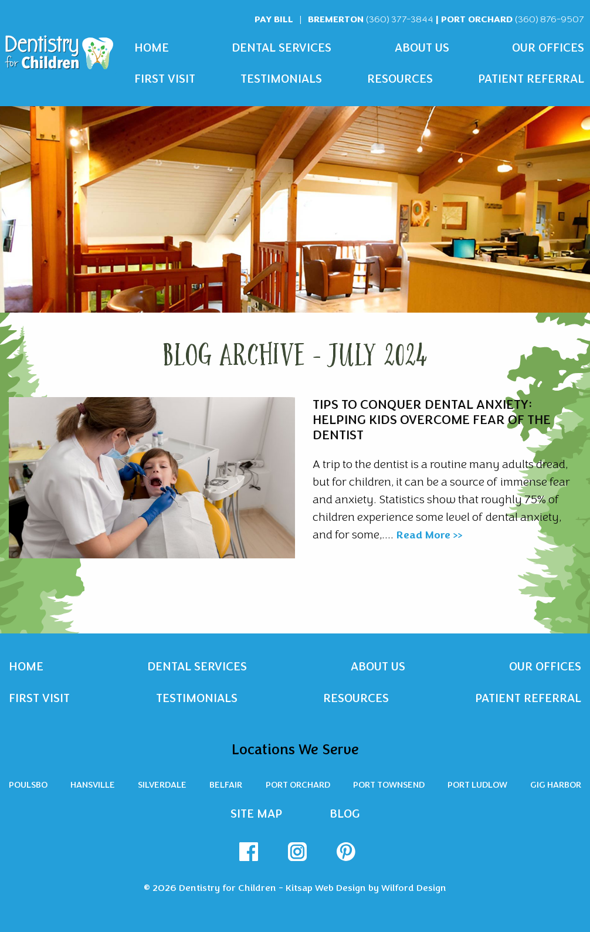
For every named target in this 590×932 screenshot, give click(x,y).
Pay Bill (274, 19)
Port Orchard (512, 19)
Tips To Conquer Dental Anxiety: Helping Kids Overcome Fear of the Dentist (432, 420)
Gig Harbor (555, 785)
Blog (345, 814)
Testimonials (281, 79)
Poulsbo (28, 785)
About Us (422, 48)
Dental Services (281, 48)
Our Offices (548, 48)
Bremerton (370, 19)
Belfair (225, 785)
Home (151, 48)
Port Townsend (389, 785)
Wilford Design (413, 888)
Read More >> (429, 534)
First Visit (164, 79)
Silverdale (162, 785)
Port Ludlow (477, 785)
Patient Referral (531, 79)
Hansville (92, 785)
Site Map (256, 814)
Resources (400, 79)
